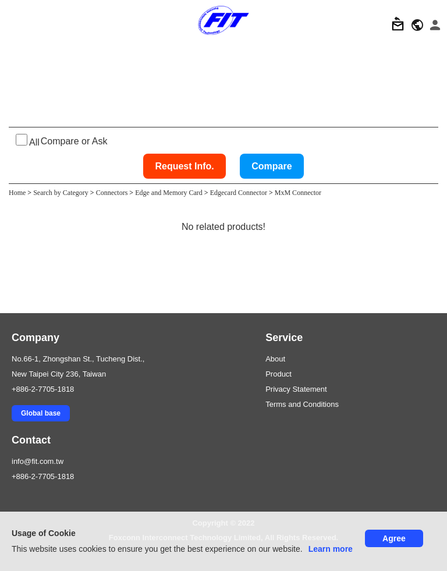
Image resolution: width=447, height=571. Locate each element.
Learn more (330, 549)
